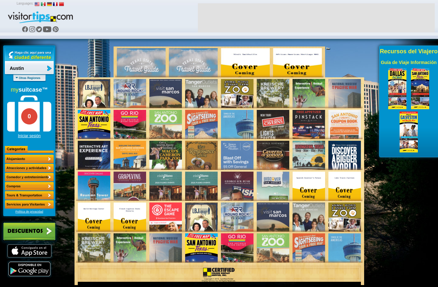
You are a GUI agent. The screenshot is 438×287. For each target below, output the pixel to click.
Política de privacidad (29, 211)
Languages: (25, 3)
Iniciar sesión (29, 136)
